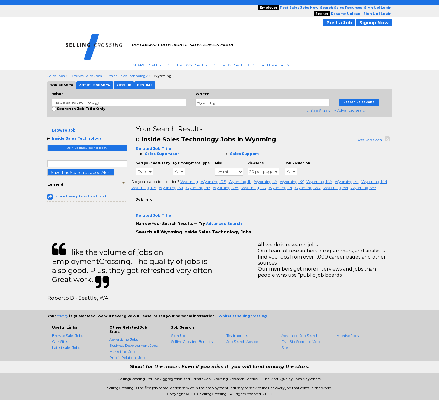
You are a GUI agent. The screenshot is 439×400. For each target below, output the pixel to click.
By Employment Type (191, 163)
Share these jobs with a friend (80, 196)
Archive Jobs (348, 335)
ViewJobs (256, 163)
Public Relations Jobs (127, 357)
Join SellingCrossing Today (87, 148)
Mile (218, 163)
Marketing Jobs (122, 351)
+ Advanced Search (350, 110)
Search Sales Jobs (152, 65)
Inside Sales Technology (128, 75)
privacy (62, 316)
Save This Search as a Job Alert (81, 172)
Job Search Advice (242, 341)
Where (202, 94)
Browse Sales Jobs (197, 65)
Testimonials (237, 335)
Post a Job (339, 22)
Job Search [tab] (61, 85)
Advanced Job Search (300, 335)
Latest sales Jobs (66, 347)
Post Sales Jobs (239, 65)
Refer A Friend (277, 65)
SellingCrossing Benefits (192, 341)
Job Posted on (297, 163)
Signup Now (374, 22)
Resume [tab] (145, 85)
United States (318, 110)
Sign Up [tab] (123, 85)
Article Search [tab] (95, 85)
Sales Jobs (56, 75)
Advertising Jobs (123, 339)
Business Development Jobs (133, 345)
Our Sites (60, 341)
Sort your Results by (153, 163)
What (57, 94)
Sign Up (178, 335)
